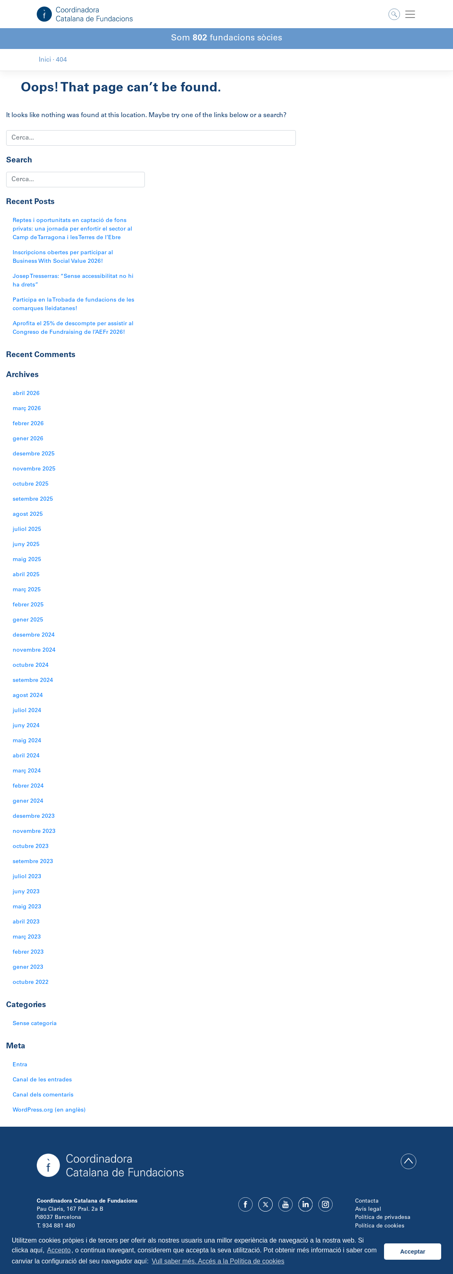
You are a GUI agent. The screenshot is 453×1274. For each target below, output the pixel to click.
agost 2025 (28, 514)
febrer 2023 (28, 952)
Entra (20, 1065)
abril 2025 (26, 575)
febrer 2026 (28, 424)
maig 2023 (27, 907)
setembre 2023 (33, 862)
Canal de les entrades (42, 1080)
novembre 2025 (34, 469)
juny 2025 (26, 545)
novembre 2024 (34, 650)
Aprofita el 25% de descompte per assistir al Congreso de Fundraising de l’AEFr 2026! (73, 328)
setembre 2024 (33, 681)
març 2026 (27, 409)
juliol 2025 (27, 530)
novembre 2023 (34, 832)
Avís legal (368, 1209)
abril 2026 (26, 394)
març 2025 (27, 590)
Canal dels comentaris (43, 1095)
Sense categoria (35, 1024)
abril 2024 (26, 756)
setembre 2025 (33, 499)
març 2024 (27, 771)
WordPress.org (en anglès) (49, 1110)
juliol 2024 (27, 711)
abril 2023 (26, 922)
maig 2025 (27, 560)
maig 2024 (27, 741)
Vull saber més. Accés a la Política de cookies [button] (218, 1261)
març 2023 (27, 937)
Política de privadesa (383, 1218)
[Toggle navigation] (410, 14)
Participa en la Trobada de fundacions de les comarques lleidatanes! (73, 304)
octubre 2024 (31, 665)
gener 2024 (28, 801)
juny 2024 (26, 726)
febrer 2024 (28, 786)
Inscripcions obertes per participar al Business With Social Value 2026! (63, 257)
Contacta (367, 1201)
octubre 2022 (31, 982)
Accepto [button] (59, 1250)
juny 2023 (26, 892)
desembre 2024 (34, 635)
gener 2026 (28, 439)
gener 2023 (28, 967)
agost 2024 (28, 696)
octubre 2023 (31, 847)
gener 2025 (28, 620)
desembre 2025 (34, 454)
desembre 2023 (34, 816)
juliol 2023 (27, 877)
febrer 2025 (28, 605)
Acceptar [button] (412, 1251)
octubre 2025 (31, 484)
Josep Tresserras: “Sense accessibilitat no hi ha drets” (73, 281)
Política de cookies (379, 1226)
